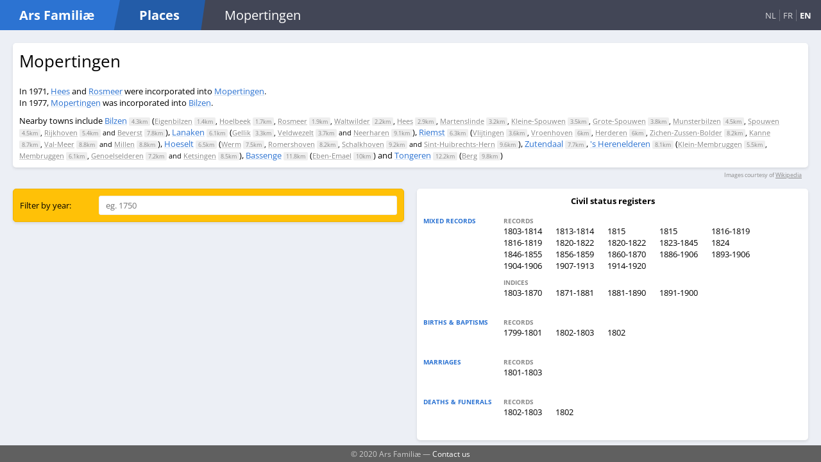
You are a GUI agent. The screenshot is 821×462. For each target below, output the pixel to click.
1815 (616, 231)
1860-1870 (626, 254)
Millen (124, 144)
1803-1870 (523, 292)
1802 (616, 332)
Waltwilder (352, 121)
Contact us (451, 454)
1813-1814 (574, 231)
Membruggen (41, 155)
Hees (60, 91)
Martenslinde (462, 121)
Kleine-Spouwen (538, 121)
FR (788, 15)
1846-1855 (523, 254)
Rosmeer (106, 91)
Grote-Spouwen (619, 121)
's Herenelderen (620, 144)
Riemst (432, 132)
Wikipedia (788, 175)
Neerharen (371, 132)
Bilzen (200, 102)
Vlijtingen (488, 132)
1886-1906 (678, 254)
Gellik (241, 132)
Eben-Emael (331, 155)
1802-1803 (574, 332)
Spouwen (763, 121)
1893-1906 (730, 254)
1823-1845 (678, 242)
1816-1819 (730, 231)
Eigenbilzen (173, 121)
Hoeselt (179, 144)
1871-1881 (574, 292)
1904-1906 (523, 265)
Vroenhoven (552, 132)
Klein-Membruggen (710, 144)
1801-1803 (523, 372)
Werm (231, 144)
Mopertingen (239, 91)
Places (159, 15)
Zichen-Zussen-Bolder (686, 132)
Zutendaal (544, 144)
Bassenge (264, 155)
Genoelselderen (117, 155)
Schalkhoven (363, 144)
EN (805, 15)
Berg (469, 155)
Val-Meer (59, 144)
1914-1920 (626, 265)
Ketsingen (199, 155)
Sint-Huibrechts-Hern (459, 144)
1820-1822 (574, 242)
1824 (720, 242)
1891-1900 (678, 292)
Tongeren (412, 155)
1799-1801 (523, 332)
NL (770, 15)
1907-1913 (574, 265)
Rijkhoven (61, 132)
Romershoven (291, 144)
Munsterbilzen (697, 121)
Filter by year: (45, 205)
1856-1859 (574, 254)
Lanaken (188, 132)
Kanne (759, 132)
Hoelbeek (235, 121)
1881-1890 (626, 292)
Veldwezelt (296, 132)
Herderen (611, 132)
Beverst (129, 132)
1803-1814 (523, 231)
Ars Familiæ (56, 15)
